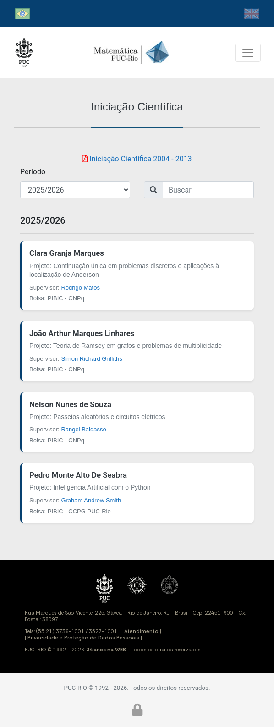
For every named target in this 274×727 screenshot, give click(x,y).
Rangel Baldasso (83, 429)
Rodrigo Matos (80, 287)
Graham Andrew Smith (91, 500)
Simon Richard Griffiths (91, 358)
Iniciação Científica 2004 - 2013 (137, 158)
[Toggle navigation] (248, 53)
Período (32, 171)
